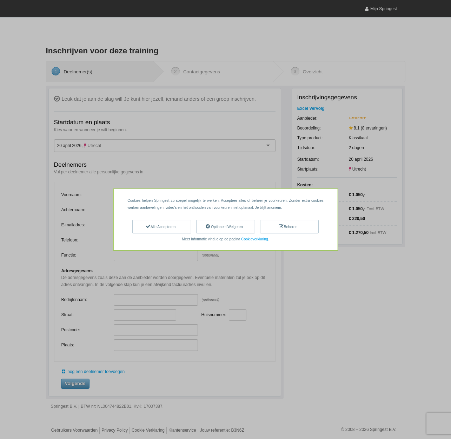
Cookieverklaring (254, 239)
